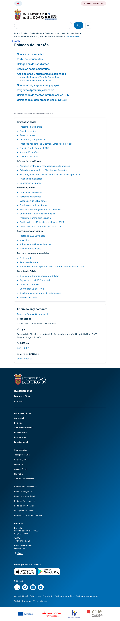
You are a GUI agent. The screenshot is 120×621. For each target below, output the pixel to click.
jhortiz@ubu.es (24, 358)
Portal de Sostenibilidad (24, 496)
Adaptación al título (29, 152)
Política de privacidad (87, 596)
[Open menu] (88, 25)
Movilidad (24, 240)
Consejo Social (20, 469)
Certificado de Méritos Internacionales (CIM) (42, 222)
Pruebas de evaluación (31, 178)
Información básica (26, 122)
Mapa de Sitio (22, 396)
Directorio (48, 596)
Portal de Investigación (24, 506)
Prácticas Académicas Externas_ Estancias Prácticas (46, 143)
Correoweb (19, 418)
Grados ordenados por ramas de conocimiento (62, 33)
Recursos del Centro (30, 262)
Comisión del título (29, 284)
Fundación (18, 464)
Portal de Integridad (23, 491)
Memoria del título (29, 156)
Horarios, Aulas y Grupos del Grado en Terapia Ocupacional (50, 174)
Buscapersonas (23, 390)
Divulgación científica (23, 510)
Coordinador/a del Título (32, 288)
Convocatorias (20, 450)
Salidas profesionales (30, 248)
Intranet (18, 401)
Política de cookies (64, 596)
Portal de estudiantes (30, 196)
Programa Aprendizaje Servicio (35, 218)
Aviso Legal (35, 596)
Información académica (29, 161)
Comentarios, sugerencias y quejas (37, 213)
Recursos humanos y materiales (33, 253)
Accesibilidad (21, 596)
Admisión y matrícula (24, 427)
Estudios (24, 33)
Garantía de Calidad (27, 271)
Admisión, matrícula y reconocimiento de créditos (45, 166)
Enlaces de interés (26, 187)
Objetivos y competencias (33, 139)
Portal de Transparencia (24, 501)
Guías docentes (27, 135)
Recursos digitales (22, 413)
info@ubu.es (19, 548)
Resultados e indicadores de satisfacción (40, 293)
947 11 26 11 (23, 348)
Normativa (18, 474)
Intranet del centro (29, 297)
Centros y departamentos (25, 486)
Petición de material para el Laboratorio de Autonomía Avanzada (52, 266)
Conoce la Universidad (31, 192)
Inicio (16, 33)
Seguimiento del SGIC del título (35, 280)
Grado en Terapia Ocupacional (51, 36)
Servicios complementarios (33, 205)
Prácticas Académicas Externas (35, 244)
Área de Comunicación (24, 479)
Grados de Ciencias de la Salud (25, 36)
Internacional (20, 437)
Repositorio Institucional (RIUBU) (28, 515)
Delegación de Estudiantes (33, 201)
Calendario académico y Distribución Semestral (44, 170)
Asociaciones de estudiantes (36, 80)
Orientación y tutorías (30, 183)
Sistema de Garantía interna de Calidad (39, 276)
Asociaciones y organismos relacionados (40, 209)
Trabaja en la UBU (22, 455)
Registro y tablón (21, 459)
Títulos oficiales (36, 33)
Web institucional (22, 601)
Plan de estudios (28, 131)
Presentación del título (31, 126)
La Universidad (21, 442)
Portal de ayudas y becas (32, 236)
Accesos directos (91, 3)
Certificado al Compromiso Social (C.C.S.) (41, 226)
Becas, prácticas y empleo (30, 231)
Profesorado (26, 258)
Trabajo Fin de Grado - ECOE (34, 148)
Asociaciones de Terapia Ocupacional (41, 77)
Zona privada (40, 601)
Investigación (20, 432)
